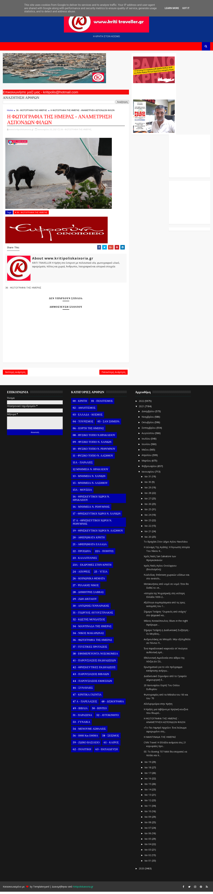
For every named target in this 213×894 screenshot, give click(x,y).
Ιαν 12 (147, 802)
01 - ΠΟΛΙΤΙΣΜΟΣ (101, 403)
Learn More (172, 8)
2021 (141, 408)
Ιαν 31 (147, 478)
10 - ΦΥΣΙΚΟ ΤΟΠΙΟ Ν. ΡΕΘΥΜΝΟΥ (93, 451)
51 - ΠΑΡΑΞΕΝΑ (82, 717)
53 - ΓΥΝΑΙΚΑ (81, 724)
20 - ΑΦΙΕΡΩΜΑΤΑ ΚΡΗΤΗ (88, 539)
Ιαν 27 (147, 500)
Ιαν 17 (147, 775)
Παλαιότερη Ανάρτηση (90, 373)
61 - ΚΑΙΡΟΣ (110, 744)
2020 (141, 870)
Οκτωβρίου (147, 424)
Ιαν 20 (147, 538)
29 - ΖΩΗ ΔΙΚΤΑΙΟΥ (84, 601)
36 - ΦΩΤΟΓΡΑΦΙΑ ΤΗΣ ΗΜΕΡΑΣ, (76, 135)
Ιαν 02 (147, 857)
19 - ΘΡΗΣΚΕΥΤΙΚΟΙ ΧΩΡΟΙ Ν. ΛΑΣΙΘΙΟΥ (97, 532)
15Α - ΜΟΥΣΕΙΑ (82, 492)
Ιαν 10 (147, 813)
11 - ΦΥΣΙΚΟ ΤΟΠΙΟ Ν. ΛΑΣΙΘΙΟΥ (92, 458)
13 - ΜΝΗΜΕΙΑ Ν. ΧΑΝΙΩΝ (88, 478)
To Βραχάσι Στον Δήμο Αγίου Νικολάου (165, 544)
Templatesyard (41, 888)
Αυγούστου (148, 435)
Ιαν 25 (147, 511)
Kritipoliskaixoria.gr (83, 888)
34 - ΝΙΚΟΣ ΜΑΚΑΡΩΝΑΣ (88, 635)
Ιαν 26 (147, 506)
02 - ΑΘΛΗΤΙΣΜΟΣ (83, 410)
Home (10, 111)
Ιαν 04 (147, 846)
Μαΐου (145, 452)
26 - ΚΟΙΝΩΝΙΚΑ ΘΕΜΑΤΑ (88, 580)
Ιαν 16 (147, 780)
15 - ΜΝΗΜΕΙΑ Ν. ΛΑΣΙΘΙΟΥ (89, 485)
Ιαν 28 (147, 495)
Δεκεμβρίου (148, 413)
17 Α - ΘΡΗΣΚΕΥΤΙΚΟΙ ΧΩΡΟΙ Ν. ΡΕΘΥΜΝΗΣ (91, 524)
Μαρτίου (146, 462)
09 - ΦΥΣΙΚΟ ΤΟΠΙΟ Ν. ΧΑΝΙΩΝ (91, 444)
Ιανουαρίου (147, 473)
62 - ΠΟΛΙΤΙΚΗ (81, 751)
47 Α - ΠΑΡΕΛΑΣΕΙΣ (84, 703)
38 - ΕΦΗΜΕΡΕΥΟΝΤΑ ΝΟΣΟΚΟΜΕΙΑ (95, 656)
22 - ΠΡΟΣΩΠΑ (81, 553)
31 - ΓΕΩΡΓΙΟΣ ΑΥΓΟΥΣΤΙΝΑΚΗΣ (92, 614)
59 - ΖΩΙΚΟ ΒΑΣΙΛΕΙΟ (85, 744)
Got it (185, 8)
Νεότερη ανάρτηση (15, 373)
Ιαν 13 (147, 797)
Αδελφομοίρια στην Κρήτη (157, 706)
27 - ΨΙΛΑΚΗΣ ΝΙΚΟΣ (85, 587)
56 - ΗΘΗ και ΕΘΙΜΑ (85, 738)
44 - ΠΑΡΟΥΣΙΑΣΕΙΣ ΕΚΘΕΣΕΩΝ (92, 683)
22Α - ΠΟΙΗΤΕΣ (104, 553)
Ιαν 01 (147, 862)
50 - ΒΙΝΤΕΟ (98, 710)
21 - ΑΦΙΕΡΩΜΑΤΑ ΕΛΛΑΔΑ (89, 546)
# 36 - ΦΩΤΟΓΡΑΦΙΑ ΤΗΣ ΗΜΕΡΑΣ (30, 212)
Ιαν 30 (147, 484)
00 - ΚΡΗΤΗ (79, 403)
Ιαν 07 (147, 830)
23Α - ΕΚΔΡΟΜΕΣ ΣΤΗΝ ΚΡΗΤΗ (91, 567)
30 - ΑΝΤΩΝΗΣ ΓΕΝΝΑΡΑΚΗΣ (90, 608)
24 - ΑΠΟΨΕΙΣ (81, 574)
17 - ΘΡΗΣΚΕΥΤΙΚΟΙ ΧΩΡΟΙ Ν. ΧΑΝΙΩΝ (96, 516)
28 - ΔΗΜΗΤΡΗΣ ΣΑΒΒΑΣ (87, 594)
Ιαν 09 (147, 819)
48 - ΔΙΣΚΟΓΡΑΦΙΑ (112, 703)
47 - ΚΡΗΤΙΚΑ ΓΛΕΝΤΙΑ (86, 696)
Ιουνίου (145, 446)
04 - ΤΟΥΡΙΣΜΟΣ (82, 423)
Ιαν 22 (147, 528)
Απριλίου (146, 457)
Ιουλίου (145, 440)
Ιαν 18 (147, 769)
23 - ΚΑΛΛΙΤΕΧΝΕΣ (84, 560)
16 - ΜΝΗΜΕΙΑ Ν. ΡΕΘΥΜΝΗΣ (90, 509)
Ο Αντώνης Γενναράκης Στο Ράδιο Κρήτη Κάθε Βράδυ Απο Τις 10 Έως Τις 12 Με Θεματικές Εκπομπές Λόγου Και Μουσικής (130, 91)
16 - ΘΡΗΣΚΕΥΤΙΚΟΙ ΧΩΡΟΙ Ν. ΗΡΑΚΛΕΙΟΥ (90, 500)
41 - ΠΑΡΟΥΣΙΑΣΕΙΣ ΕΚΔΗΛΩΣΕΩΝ (93, 662)
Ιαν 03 (147, 852)
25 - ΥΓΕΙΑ (100, 574)
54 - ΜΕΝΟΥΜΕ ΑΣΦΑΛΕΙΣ (88, 731)
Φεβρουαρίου (149, 468)
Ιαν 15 (147, 786)
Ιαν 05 (147, 840)
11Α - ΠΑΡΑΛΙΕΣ (82, 464)
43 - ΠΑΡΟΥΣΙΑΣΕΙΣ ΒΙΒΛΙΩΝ (90, 676)
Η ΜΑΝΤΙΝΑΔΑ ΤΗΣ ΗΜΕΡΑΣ (159, 739)
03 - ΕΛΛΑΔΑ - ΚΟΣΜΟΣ (87, 416)
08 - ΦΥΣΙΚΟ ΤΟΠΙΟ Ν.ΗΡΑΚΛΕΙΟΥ (93, 437)
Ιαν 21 (147, 533)
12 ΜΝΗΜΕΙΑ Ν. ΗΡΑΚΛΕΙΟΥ (90, 471)
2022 (141, 403)
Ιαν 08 (147, 824)
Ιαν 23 (147, 522)
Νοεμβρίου (147, 418)
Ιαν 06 (147, 835)
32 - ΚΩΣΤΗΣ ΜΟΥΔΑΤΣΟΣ (88, 621)
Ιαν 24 (147, 517)
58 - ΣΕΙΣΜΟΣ (110, 738)
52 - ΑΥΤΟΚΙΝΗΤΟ (107, 717)
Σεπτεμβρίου (148, 430)
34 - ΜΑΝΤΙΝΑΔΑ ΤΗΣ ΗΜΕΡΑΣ (91, 628)
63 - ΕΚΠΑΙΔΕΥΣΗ (106, 751)
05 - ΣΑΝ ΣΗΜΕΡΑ (108, 423)
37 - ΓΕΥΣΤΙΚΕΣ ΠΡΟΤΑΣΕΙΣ (89, 649)
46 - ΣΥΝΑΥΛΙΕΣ (82, 690)
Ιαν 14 (147, 791)
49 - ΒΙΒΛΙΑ (79, 710)
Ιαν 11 (147, 808)
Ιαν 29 (147, 489)
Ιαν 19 (147, 764)
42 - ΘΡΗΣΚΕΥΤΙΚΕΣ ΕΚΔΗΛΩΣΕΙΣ (93, 669)
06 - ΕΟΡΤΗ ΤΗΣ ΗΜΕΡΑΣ (88, 430)
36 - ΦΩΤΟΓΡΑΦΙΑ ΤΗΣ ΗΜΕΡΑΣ (31, 111)
